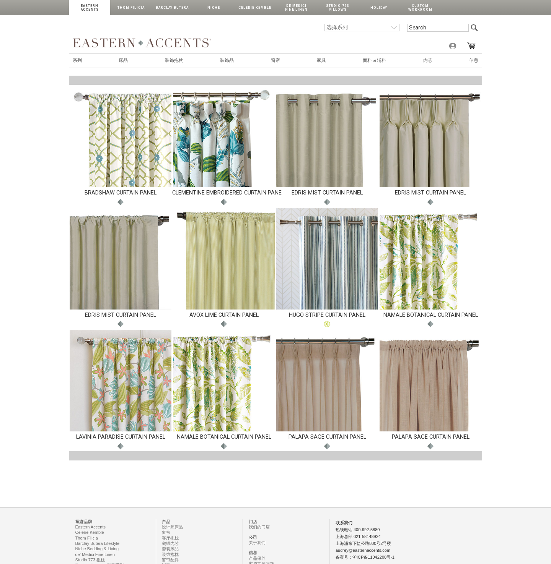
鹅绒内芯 (170, 543)
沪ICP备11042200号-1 (373, 557)
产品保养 (257, 558)
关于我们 (257, 542)
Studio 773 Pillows (337, 7)
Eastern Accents (90, 7)
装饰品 (227, 60)
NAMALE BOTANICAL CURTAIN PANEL (430, 315)
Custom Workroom (420, 7)
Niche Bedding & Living (97, 548)
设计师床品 (172, 527)
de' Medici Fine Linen (95, 554)
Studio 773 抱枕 (90, 560)
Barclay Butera (172, 8)
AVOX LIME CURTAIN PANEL (224, 315)
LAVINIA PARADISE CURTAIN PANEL (120, 437)
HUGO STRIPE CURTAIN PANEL (327, 315)
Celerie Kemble (254, 8)
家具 (321, 60)
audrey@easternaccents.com (363, 550)
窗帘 (275, 60)
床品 (123, 60)
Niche (213, 8)
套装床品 (170, 548)
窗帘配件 (170, 560)
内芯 (427, 60)
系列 (77, 60)
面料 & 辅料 (374, 60)
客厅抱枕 (170, 538)
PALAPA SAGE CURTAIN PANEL (327, 437)
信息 (473, 60)
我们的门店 (259, 527)
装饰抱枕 (174, 60)
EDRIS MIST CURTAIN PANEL (327, 193)
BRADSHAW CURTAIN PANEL (120, 193)
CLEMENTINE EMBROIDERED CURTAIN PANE (227, 193)
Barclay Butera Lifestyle (97, 543)
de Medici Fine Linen (296, 7)
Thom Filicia (131, 8)
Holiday (378, 8)
